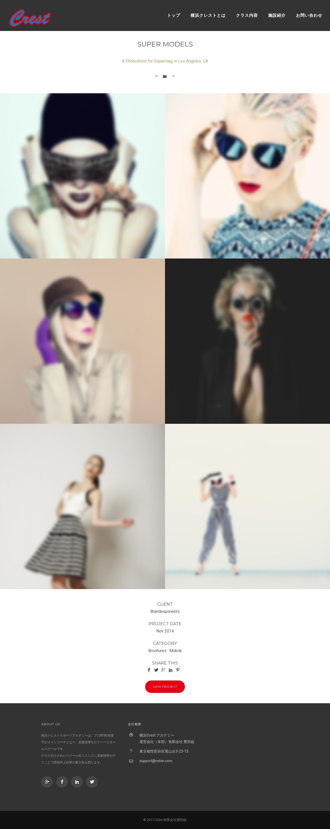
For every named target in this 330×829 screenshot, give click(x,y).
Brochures (157, 650)
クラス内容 (247, 15)
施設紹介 (277, 15)
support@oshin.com (155, 761)
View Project (165, 687)
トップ (173, 15)
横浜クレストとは (208, 15)
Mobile (175, 650)
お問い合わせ (309, 15)
